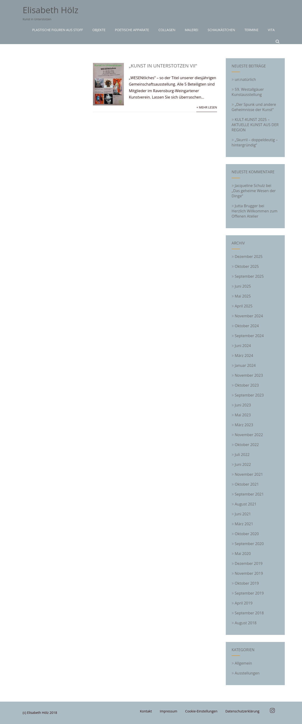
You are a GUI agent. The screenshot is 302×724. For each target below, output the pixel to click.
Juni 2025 (243, 286)
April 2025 (243, 306)
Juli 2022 (242, 454)
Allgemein (242, 663)
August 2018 (246, 622)
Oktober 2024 (247, 325)
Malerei (191, 30)
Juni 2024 (243, 345)
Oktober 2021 (247, 484)
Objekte (98, 30)
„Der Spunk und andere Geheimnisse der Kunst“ (254, 107)
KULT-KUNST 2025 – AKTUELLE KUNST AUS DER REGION (255, 124)
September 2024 (249, 335)
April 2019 (243, 603)
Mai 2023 (243, 415)
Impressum (168, 711)
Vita (271, 30)
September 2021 (249, 494)
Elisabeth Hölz (50, 10)
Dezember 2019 (249, 563)
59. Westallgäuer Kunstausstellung (248, 92)
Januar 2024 (245, 365)
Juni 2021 (243, 514)
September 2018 (249, 613)
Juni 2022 (243, 464)
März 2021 (244, 523)
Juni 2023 (243, 405)
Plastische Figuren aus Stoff (57, 30)
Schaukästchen (221, 30)
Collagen (167, 30)
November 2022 (249, 434)
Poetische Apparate (132, 30)
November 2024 (249, 316)
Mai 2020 (243, 553)
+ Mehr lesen (206, 107)
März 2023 (244, 424)
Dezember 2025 (249, 256)
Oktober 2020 (247, 533)
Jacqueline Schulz (250, 185)
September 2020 (249, 543)
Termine (251, 30)
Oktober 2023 (247, 385)
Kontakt (146, 711)
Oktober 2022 (247, 444)
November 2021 (249, 474)
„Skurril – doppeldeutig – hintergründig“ (255, 142)
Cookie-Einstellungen (201, 711)
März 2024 (244, 355)
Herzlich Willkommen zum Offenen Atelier (254, 213)
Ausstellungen (246, 673)
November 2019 (249, 573)
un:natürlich (244, 79)
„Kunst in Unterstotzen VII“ (163, 65)
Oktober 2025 (247, 266)
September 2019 (249, 593)
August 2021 (246, 504)
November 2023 (249, 375)
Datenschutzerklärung (242, 711)
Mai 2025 (243, 296)
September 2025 (249, 276)
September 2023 (249, 395)
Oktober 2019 (247, 583)
